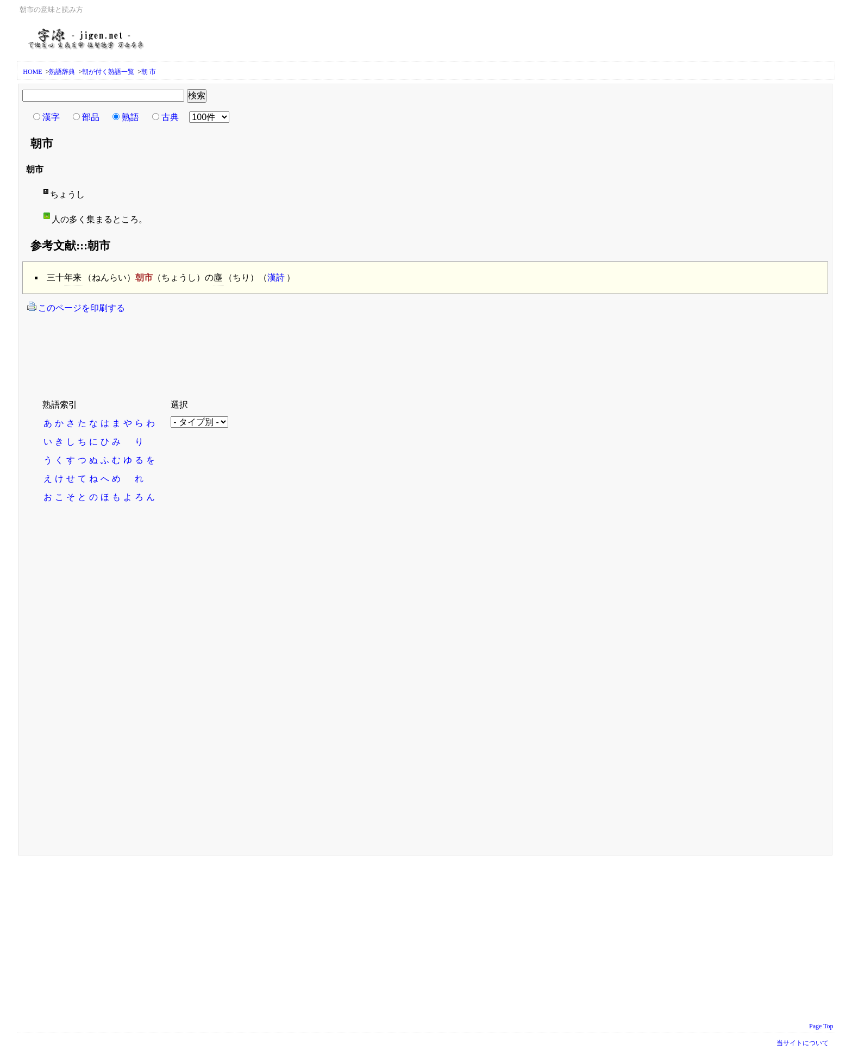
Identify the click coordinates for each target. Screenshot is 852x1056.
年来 (73, 277)
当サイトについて (802, 1043)
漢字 (51, 117)
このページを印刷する (76, 307)
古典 (170, 117)
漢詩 (276, 277)
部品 (90, 117)
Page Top (821, 1026)
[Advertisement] (223, 349)
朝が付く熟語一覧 (108, 72)
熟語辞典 (62, 72)
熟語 (130, 117)
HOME (32, 72)
